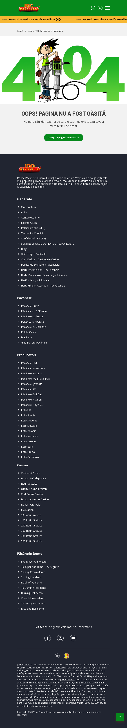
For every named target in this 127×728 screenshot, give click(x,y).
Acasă (20, 30)
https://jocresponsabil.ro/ (39, 706)
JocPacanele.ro (24, 664)
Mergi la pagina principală (63, 137)
